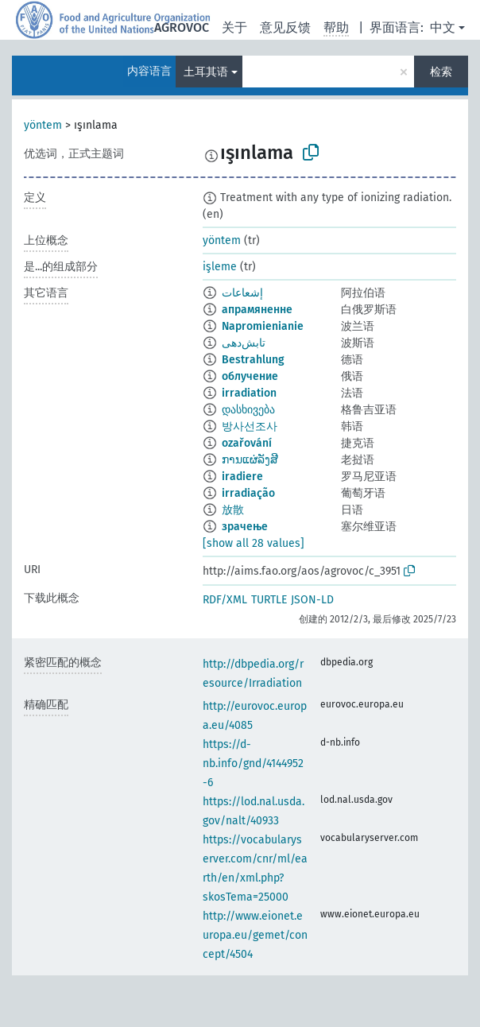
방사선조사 (249, 426)
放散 (233, 510)
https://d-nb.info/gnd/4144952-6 (253, 763)
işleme (220, 266)
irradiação (248, 493)
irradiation (249, 393)
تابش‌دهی (243, 343)
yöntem (43, 125)
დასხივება (248, 410)
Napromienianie (263, 326)
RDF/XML (225, 600)
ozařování (247, 443)
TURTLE (269, 600)
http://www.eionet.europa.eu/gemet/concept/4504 (255, 935)
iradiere (242, 476)
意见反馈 (285, 27)
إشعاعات (242, 293)
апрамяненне (257, 309)
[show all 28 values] (253, 543)
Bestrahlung (253, 359)
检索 (441, 72)
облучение (250, 376)
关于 (234, 27)
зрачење (245, 526)
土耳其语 (206, 72)
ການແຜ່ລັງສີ (250, 460)
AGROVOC (181, 27)
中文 (442, 27)
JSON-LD (312, 600)
